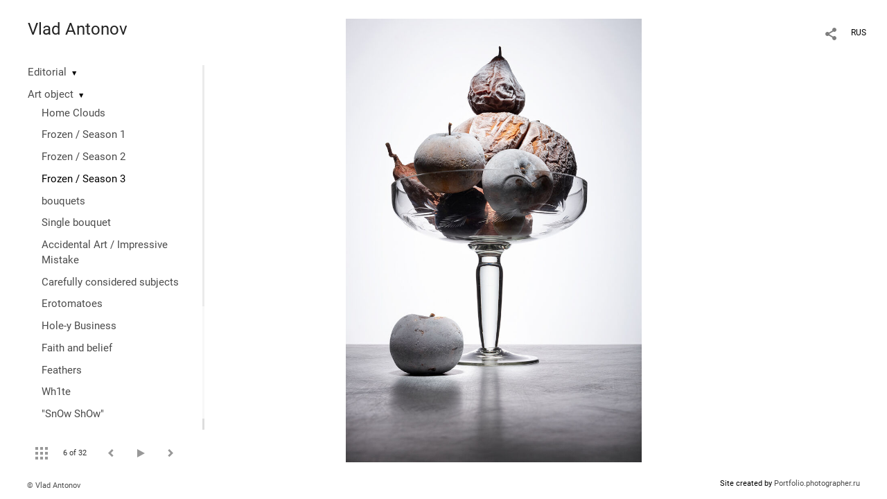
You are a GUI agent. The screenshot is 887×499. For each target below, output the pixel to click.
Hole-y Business (79, 325)
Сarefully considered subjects (110, 282)
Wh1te (56, 391)
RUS (858, 32)
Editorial (47, 72)
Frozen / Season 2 (83, 156)
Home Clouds (73, 113)
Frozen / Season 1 (83, 134)
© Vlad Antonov (53, 485)
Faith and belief (77, 348)
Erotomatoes (72, 303)
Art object (50, 94)
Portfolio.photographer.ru (817, 483)
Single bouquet (76, 222)
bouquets (63, 201)
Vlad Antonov (78, 29)
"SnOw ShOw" (73, 414)
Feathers (62, 370)
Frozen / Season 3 (83, 179)
